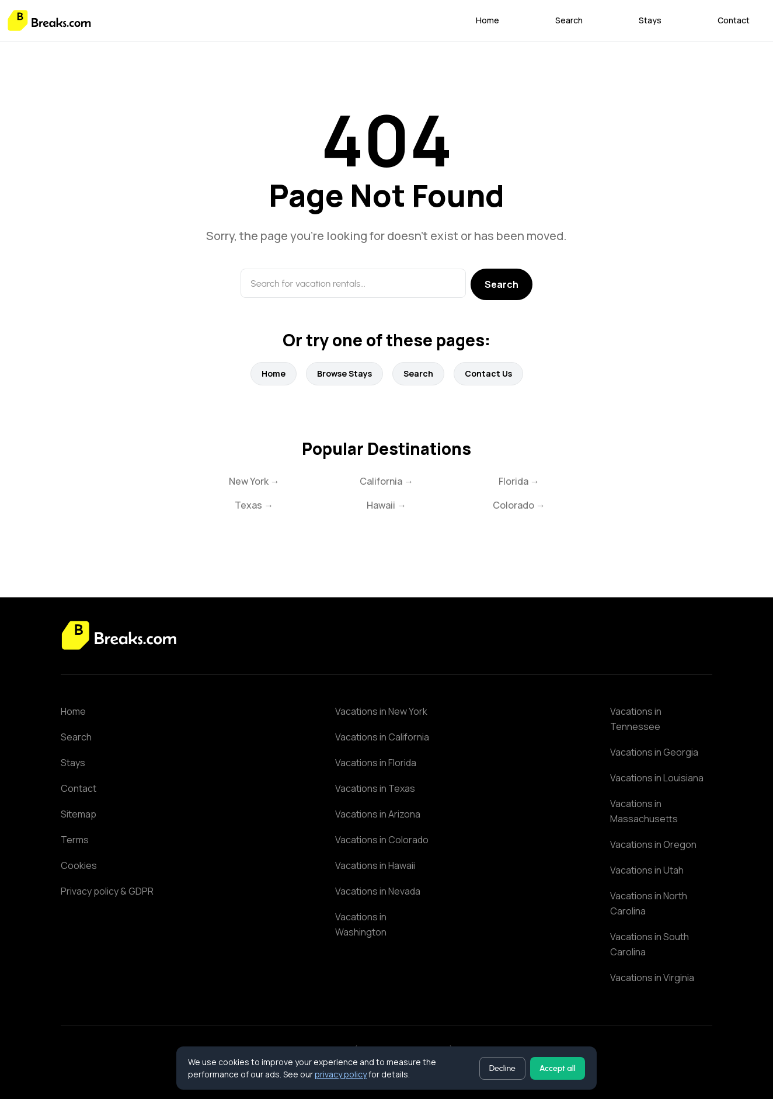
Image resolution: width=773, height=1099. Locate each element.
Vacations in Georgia (654, 752)
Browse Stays (344, 373)
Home (487, 20)
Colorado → (519, 505)
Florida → (519, 481)
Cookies (79, 865)
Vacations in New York (381, 711)
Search (569, 20)
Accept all (557, 1068)
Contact (734, 20)
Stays (650, 20)
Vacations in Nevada (377, 891)
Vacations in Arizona (377, 814)
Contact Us (488, 373)
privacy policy (341, 1074)
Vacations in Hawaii (375, 865)
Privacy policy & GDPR (107, 891)
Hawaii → (386, 505)
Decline (502, 1068)
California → (386, 481)
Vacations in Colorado (382, 839)
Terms (75, 839)
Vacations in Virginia (652, 977)
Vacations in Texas (375, 788)
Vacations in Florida (375, 762)
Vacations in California (382, 737)
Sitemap (78, 814)
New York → (254, 481)
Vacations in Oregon (653, 844)
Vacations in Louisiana (657, 777)
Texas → (254, 505)
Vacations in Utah (647, 870)
